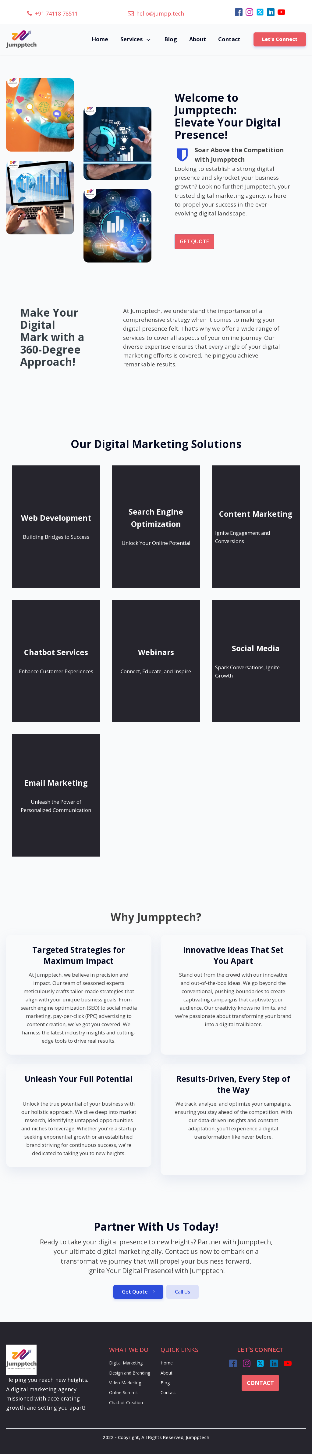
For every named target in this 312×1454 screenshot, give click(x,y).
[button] (52, 13)
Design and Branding (129, 1373)
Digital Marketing (126, 1363)
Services (136, 39)
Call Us (182, 1291)
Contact (229, 39)
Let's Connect (279, 39)
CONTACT (260, 1382)
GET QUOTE (194, 241)
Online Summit (123, 1392)
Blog (170, 39)
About (197, 39)
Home (100, 39)
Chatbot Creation (126, 1402)
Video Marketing (125, 1383)
